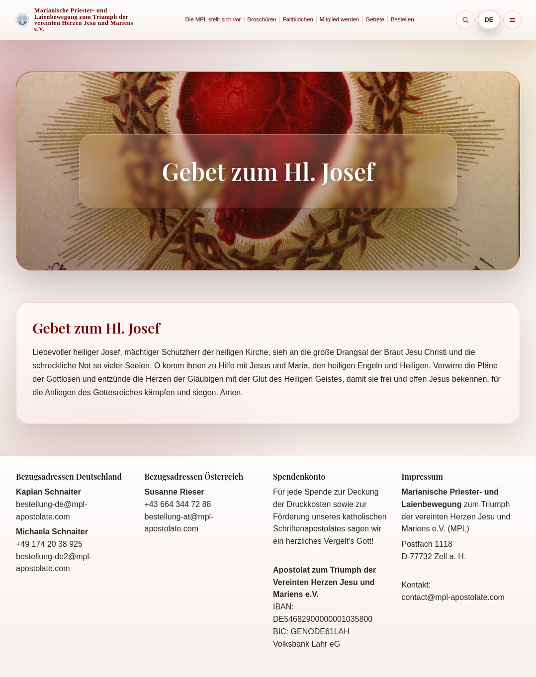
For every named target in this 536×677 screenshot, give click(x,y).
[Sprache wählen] (489, 19)
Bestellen (402, 19)
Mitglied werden (339, 19)
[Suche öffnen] (465, 19)
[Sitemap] (512, 19)
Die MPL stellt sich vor (213, 19)
